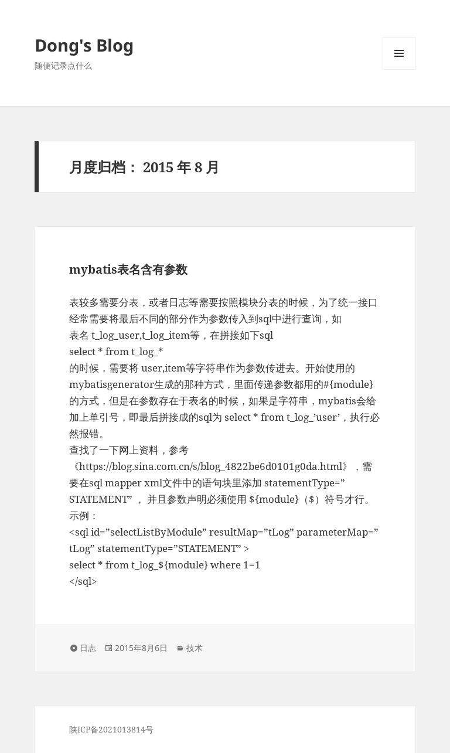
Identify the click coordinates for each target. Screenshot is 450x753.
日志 (88, 647)
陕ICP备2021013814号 (111, 729)
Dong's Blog (84, 44)
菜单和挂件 (399, 69)
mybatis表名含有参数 (128, 269)
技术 (194, 647)
